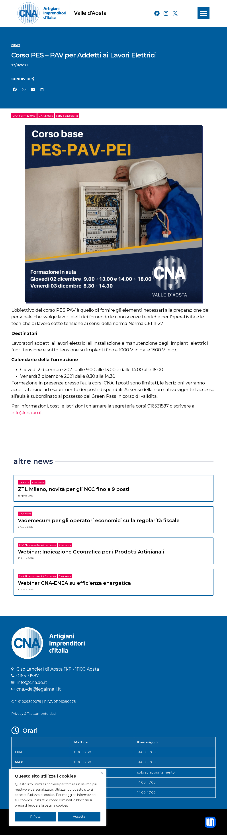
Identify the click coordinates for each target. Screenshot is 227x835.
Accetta (79, 817)
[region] (57, 797)
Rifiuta (35, 817)
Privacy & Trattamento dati (33, 713)
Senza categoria (67, 115)
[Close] (101, 772)
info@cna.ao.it (26, 412)
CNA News (46, 115)
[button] (203, 13)
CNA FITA (24, 482)
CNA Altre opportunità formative (37, 545)
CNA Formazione (23, 115)
